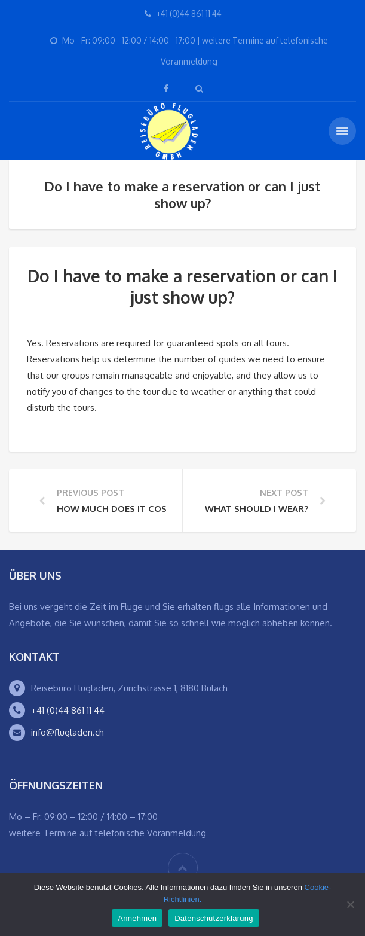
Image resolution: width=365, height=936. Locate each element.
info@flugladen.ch (67, 732)
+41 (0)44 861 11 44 (68, 710)
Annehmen (137, 918)
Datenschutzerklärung (213, 918)
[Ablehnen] (350, 904)
